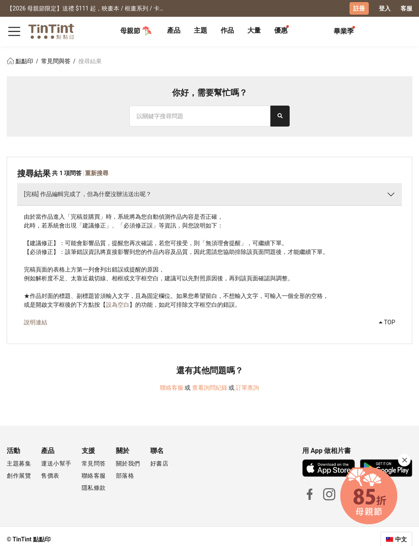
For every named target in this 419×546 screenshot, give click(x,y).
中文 (401, 539)
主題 (200, 30)
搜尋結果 (90, 61)
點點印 (20, 61)
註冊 (359, 8)
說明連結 (35, 322)
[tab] (173, 31)
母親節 (136, 31)
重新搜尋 (96, 173)
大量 (254, 30)
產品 (173, 30)
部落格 (125, 475)
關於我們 (128, 463)
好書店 (159, 463)
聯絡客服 (171, 387)
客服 (406, 8)
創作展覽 (19, 475)
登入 (385, 8)
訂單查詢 (247, 387)
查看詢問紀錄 (209, 387)
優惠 (281, 30)
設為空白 (117, 304)
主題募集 (19, 463)
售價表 (50, 475)
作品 (227, 30)
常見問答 (94, 463)
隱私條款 (94, 487)
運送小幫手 (56, 463)
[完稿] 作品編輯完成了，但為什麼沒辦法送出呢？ (88, 194)
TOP (387, 322)
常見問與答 (56, 61)
